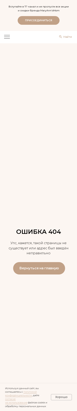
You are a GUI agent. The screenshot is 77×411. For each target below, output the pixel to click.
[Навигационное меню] (7, 37)
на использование (16, 402)
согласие (10, 398)
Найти (67, 36)
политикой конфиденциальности (21, 393)
